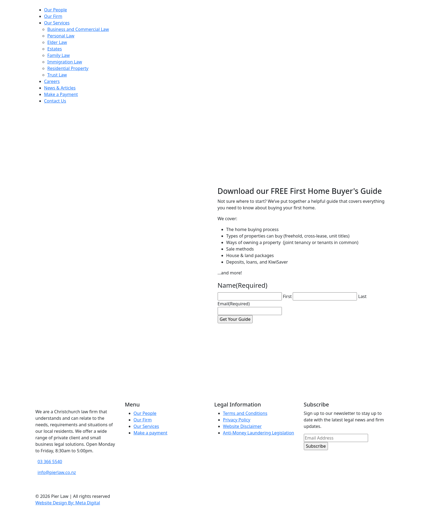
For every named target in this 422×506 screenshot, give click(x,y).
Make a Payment (61, 94)
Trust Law (57, 75)
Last (362, 296)
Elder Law (57, 42)
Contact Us (55, 101)
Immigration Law (64, 62)
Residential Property (68, 68)
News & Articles (60, 88)
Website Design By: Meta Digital (68, 503)
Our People (55, 10)
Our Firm (53, 16)
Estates (54, 49)
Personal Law (61, 36)
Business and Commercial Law (78, 29)
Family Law (58, 55)
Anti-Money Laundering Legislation (258, 433)
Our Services (57, 23)
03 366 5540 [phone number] (50, 462)
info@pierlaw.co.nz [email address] (57, 472)
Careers (52, 81)
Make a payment (150, 433)
